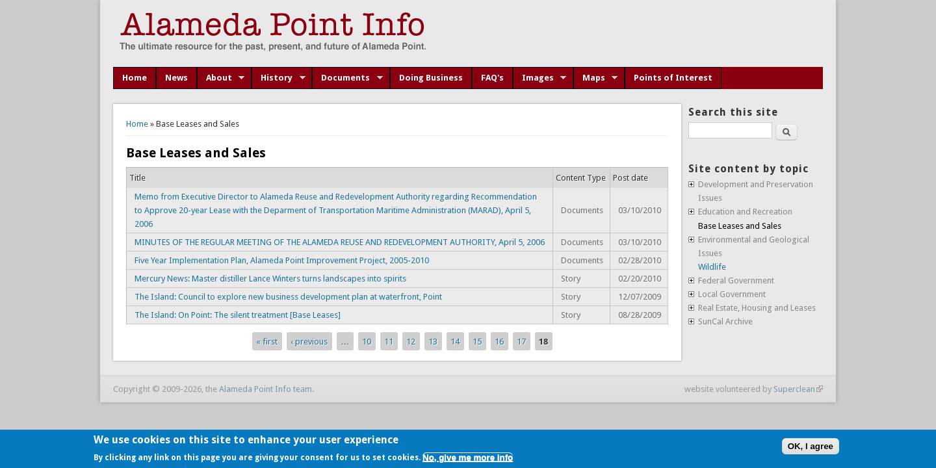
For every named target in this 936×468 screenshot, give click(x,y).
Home (134, 78)
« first (267, 341)
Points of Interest (673, 78)
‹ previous (309, 341)
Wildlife (712, 267)
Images (540, 78)
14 (455, 341)
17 (521, 341)
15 (477, 341)
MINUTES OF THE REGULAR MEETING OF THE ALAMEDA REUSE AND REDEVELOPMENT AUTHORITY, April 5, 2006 (340, 242)
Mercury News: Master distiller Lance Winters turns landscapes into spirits (270, 278)
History (279, 78)
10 (366, 341)
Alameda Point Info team (265, 389)
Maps (595, 78)
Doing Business (431, 78)
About (221, 78)
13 (432, 341)
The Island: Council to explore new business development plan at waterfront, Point (288, 297)
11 (388, 341)
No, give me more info (467, 457)
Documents (347, 78)
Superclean (798, 389)
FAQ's (492, 78)
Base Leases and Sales (739, 226)
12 (410, 341)
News (176, 78)
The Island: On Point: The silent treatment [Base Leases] (238, 315)
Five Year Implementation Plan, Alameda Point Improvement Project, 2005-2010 (282, 260)
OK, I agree (810, 446)
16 (499, 341)
